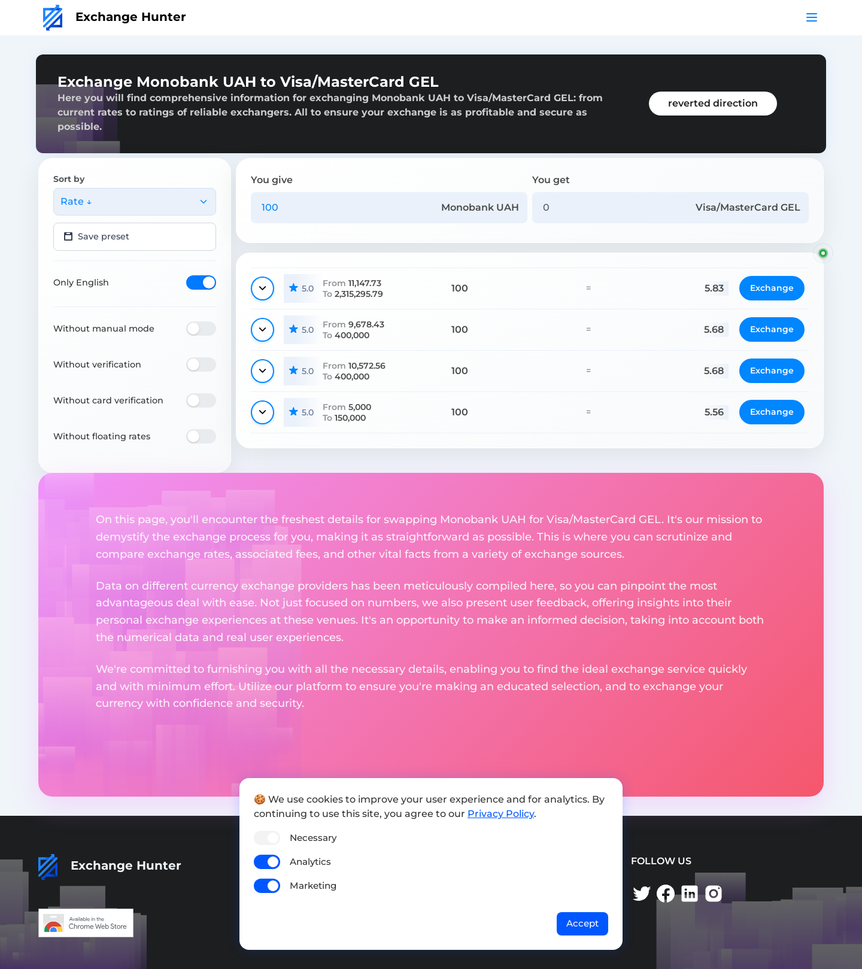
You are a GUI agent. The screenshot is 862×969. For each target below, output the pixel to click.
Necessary (313, 837)
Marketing (313, 885)
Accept (582, 923)
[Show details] (262, 288)
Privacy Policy (501, 813)
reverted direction (713, 103)
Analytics (310, 861)
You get (551, 180)
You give (272, 180)
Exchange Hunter (114, 17)
